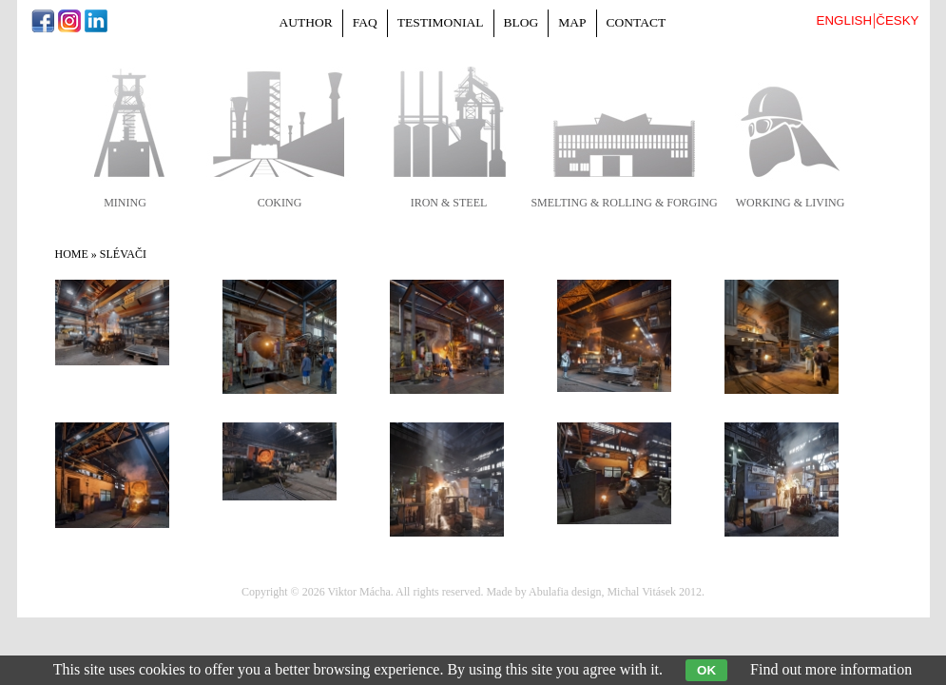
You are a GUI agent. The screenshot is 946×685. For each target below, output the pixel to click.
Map (572, 22)
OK (706, 670)
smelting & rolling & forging (624, 202)
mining (125, 202)
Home (71, 254)
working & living (790, 202)
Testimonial (440, 22)
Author (306, 22)
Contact (636, 22)
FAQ (365, 22)
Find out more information (831, 669)
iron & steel (449, 202)
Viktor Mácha (358, 591)
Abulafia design (565, 591)
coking (280, 202)
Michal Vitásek (641, 591)
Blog (521, 22)
